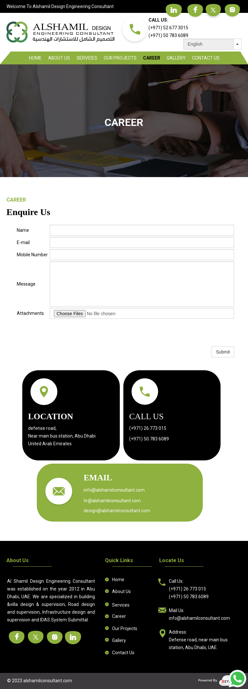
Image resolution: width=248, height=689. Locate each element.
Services (87, 58)
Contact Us (206, 58)
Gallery (176, 58)
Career (151, 58)
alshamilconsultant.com (47, 680)
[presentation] (99, 332)
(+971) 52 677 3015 (168, 27)
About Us (59, 58)
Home (35, 58)
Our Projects (120, 58)
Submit (223, 351)
